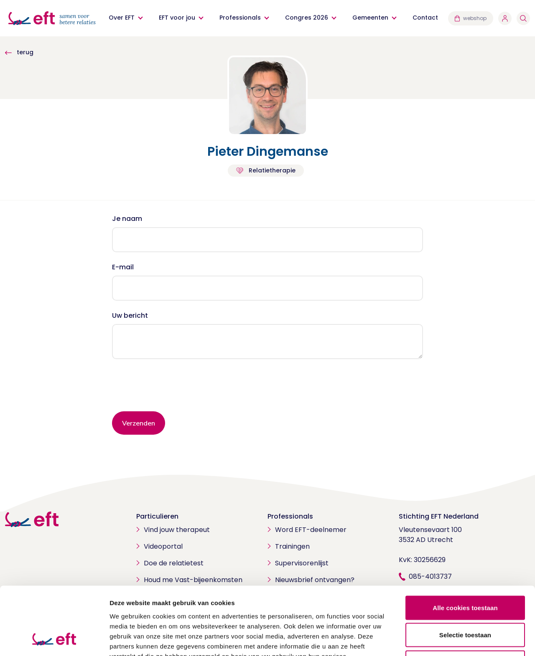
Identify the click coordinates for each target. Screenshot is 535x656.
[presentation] (175, 388)
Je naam (127, 218)
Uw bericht (130, 315)
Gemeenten (370, 17)
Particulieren (157, 516)
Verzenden (138, 423)
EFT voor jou (177, 17)
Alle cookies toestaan (465, 546)
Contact (425, 17)
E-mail (123, 267)
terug (19, 52)
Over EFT (122, 17)
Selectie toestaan (465, 573)
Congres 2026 (306, 17)
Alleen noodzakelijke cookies (465, 601)
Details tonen (451, 639)
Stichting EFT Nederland (439, 516)
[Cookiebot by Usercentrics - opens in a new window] (54, 639)
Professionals (240, 17)
